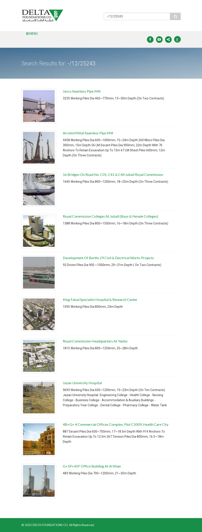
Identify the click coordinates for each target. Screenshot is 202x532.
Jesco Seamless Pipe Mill (81, 91)
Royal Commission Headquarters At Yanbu (95, 341)
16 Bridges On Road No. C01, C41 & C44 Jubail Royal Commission (113, 174)
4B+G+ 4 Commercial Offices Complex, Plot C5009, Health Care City (115, 424)
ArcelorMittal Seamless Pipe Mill (88, 133)
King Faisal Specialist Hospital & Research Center (100, 299)
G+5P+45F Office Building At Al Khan (92, 466)
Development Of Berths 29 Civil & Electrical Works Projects (108, 258)
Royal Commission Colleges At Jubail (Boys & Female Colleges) (110, 216)
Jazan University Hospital (82, 383)
